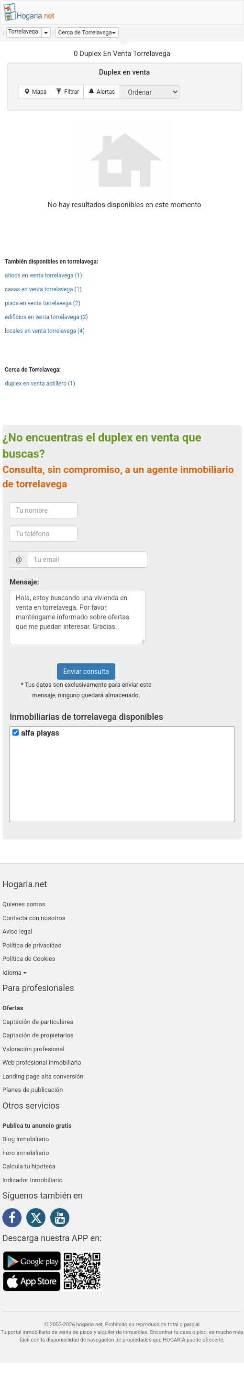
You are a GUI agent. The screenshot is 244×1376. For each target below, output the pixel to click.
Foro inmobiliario (25, 1152)
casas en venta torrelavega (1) (43, 289)
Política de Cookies (28, 958)
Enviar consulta (86, 671)
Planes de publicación (32, 1089)
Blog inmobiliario (25, 1139)
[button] (87, 32)
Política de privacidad (32, 945)
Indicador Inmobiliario (32, 1180)
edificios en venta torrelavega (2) (46, 317)
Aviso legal (17, 931)
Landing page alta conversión (42, 1076)
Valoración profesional (33, 1049)
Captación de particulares (37, 1021)
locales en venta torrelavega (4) (45, 331)
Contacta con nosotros (34, 918)
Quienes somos (23, 904)
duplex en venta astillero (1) (40, 383)
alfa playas (40, 733)
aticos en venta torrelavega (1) (43, 275)
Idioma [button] (14, 972)
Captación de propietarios (38, 1035)
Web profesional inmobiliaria (41, 1062)
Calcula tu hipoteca (28, 1166)
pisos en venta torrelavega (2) (42, 303)
